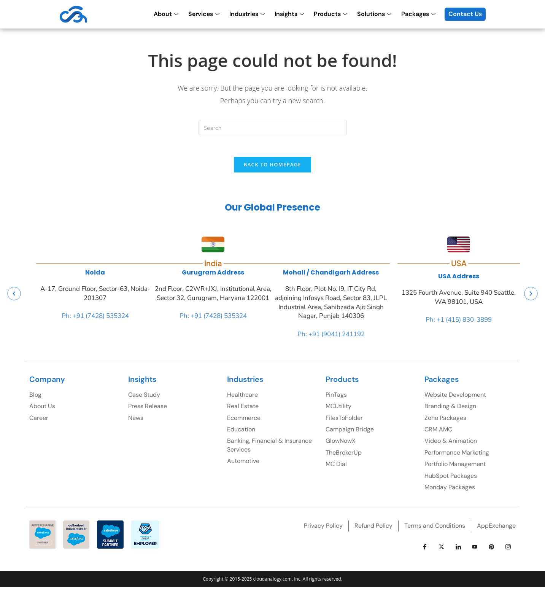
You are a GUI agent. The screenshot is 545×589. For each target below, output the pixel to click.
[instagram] (508, 548)
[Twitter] (441, 548)
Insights (289, 14)
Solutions (374, 14)
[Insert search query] (273, 127)
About (166, 14)
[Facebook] (425, 548)
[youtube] (474, 548)
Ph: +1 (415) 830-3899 (459, 321)
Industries (247, 14)
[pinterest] (491, 548)
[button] (14, 295)
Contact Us (465, 14)
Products (330, 14)
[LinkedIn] (458, 548)
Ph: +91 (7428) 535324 (95, 317)
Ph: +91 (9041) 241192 (331, 335)
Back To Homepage (272, 166)
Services (203, 14)
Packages (418, 14)
